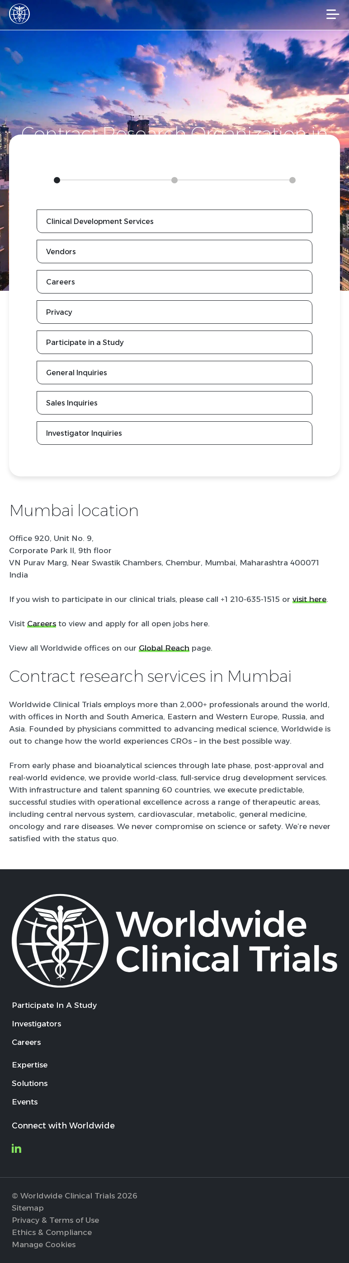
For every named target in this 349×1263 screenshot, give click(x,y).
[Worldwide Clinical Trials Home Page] (22, 14)
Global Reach (164, 647)
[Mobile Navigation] (333, 14)
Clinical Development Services (100, 221)
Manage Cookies (43, 1244)
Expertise (29, 1064)
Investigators (36, 1023)
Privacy (59, 312)
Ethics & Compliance (52, 1232)
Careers (60, 282)
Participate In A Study (54, 1005)
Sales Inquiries (72, 403)
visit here (309, 599)
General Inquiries (76, 372)
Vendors (61, 251)
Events (25, 1101)
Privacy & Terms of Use (55, 1220)
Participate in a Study (85, 342)
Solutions (29, 1083)
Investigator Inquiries (84, 433)
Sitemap (28, 1207)
